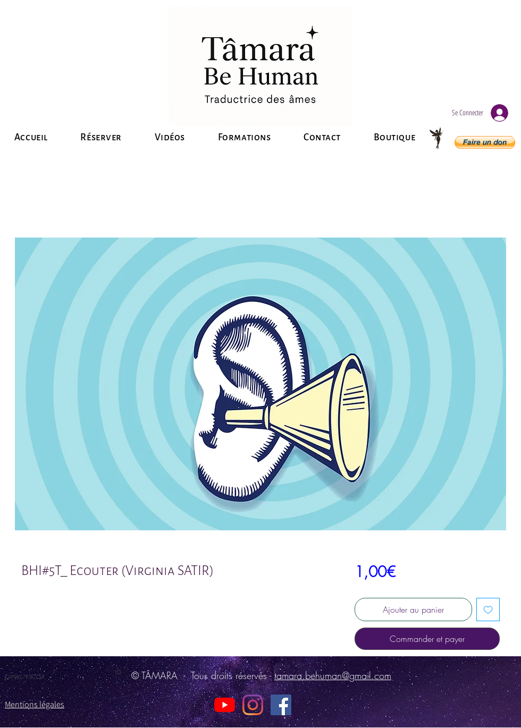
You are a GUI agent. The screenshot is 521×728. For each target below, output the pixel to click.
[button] (485, 142)
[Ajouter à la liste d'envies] (488, 609)
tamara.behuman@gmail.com (332, 675)
